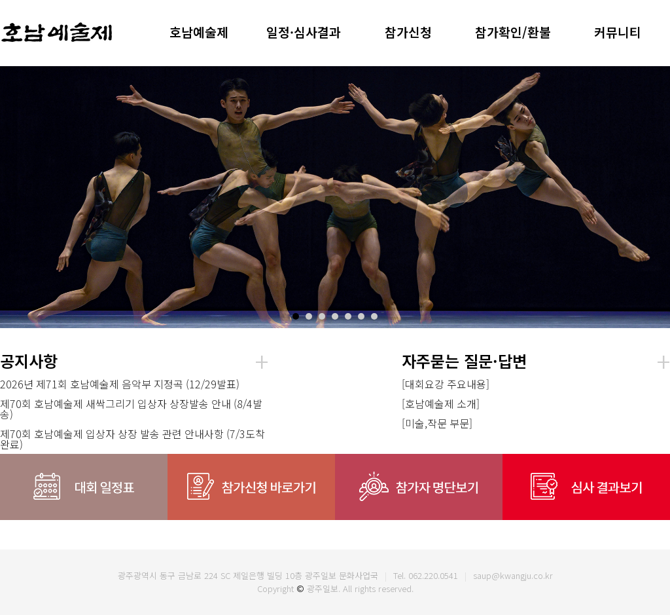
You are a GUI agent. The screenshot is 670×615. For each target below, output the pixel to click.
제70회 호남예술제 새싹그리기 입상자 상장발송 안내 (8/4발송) (131, 409)
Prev (17, 197)
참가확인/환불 (513, 32)
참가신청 (408, 32)
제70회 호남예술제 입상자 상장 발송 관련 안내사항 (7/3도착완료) (132, 439)
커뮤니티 (617, 32)
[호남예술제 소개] (441, 403)
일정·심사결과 (303, 32)
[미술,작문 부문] (437, 423)
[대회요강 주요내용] (445, 384)
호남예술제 (198, 32)
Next (653, 197)
